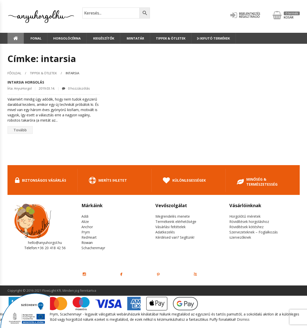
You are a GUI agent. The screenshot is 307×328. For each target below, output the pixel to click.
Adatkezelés (165, 232)
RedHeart (89, 237)
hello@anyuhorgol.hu (45, 242)
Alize (85, 221)
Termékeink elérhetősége (175, 221)
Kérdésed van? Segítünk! (174, 237)
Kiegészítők (103, 38)
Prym (85, 232)
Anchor (87, 226)
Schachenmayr (93, 247)
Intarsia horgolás (25, 82)
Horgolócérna (67, 38)
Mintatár (135, 38)
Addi (84, 216)
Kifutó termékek (213, 38)
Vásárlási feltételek (170, 226)
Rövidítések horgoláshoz (249, 221)
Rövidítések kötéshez (246, 226)
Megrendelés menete (172, 216)
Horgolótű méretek (245, 216)
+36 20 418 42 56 (51, 247)
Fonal (35, 38)
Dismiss (243, 319)
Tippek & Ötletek (170, 38)
